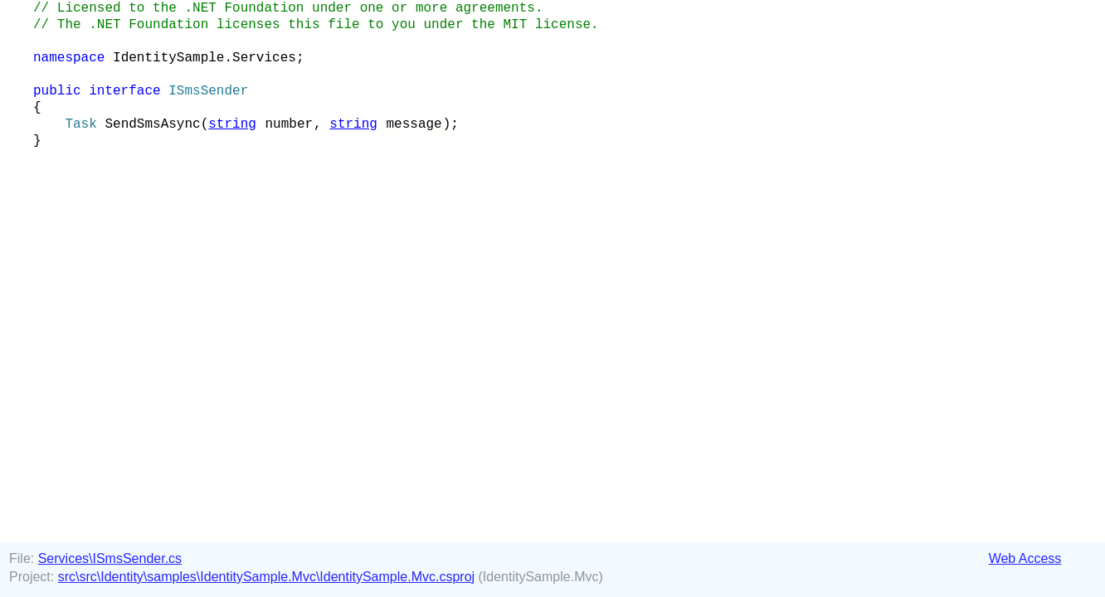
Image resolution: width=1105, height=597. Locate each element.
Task (80, 124)
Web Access (1025, 558)
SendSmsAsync (152, 124)
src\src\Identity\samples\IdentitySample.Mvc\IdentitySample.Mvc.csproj (266, 577)
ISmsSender (208, 91)
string (232, 124)
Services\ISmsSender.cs (110, 558)
